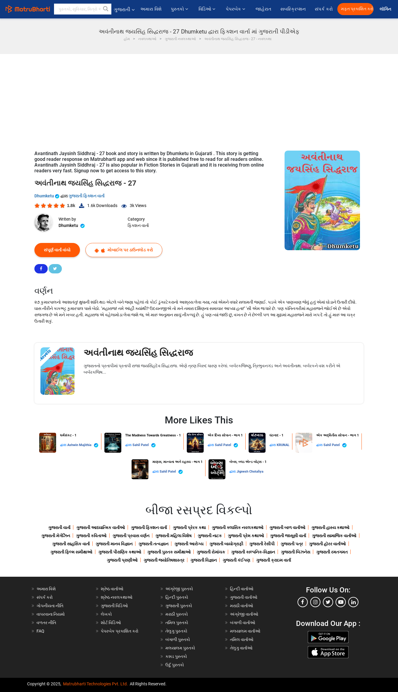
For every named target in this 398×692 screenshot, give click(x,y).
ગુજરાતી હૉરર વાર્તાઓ (327, 543)
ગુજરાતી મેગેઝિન (55, 535)
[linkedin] (353, 602)
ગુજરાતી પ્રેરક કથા (189, 527)
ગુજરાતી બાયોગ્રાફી (226, 543)
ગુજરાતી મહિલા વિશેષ (173, 535)
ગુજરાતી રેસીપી (262, 543)
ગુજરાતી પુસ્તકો (178, 605)
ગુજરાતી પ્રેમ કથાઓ (246, 535)
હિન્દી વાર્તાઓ (241, 588)
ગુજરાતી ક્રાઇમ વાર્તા (273, 560)
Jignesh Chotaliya (250, 472)
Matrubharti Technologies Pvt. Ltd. (95, 683)
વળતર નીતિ (46, 622)
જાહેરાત (263, 9)
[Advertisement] (199, 99)
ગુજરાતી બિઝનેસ (295, 552)
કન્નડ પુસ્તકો (176, 656)
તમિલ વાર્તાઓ (241, 639)
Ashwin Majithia (82, 445)
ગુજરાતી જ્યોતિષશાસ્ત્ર (164, 560)
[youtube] (341, 602)
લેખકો (106, 614)
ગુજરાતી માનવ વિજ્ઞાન (114, 543)
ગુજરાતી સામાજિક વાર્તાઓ (334, 535)
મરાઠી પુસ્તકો (176, 614)
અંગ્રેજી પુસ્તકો (179, 588)
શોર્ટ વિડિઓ (111, 622)
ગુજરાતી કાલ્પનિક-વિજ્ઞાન (253, 552)
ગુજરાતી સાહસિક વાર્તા (71, 543)
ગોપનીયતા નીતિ (50, 605)
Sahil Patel (144, 445)
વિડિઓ (208, 9)
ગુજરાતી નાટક (210, 535)
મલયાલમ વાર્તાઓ (245, 631)
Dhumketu (47, 195)
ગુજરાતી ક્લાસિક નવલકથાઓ (237, 527)
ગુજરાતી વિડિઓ (114, 605)
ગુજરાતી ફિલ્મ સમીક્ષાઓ (71, 552)
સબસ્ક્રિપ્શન (293, 9)
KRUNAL (283, 445)
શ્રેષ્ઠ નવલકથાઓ (116, 597)
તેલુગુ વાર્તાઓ (241, 648)
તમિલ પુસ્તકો (176, 622)
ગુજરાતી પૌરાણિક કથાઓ (119, 552)
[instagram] (315, 602)
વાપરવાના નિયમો (51, 614)
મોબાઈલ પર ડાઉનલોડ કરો (124, 250)
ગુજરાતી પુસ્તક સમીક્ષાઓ (169, 552)
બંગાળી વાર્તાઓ (242, 622)
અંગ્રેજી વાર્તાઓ (244, 614)
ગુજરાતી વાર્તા (59, 527)
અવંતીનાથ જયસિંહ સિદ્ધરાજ (138, 352)
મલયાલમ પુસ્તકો (180, 648)
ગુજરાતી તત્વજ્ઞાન (153, 543)
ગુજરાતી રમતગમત (332, 552)
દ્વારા (63, 445)
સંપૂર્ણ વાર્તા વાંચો (57, 249)
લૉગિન (386, 9)
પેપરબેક (236, 9)
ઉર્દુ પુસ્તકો (174, 664)
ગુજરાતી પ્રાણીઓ (122, 560)
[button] (105, 9)
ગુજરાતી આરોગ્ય (188, 543)
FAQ (40, 631)
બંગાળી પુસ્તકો (177, 639)
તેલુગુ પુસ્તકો (176, 631)
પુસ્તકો (180, 9)
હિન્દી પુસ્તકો (176, 597)
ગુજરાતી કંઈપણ (236, 560)
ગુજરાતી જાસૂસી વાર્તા (288, 535)
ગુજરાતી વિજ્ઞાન (203, 560)
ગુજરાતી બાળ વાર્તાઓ (287, 527)
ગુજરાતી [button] (124, 9)
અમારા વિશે (151, 9)
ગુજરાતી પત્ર (292, 543)
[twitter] (328, 602)
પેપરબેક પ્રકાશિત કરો (120, 631)
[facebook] (303, 602)
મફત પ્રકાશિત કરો (357, 9)
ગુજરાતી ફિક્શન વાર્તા (86, 195)
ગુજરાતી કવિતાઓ (91, 535)
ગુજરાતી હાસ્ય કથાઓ (330, 527)
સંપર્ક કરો (324, 9)
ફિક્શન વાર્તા (138, 225)
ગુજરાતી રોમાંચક (211, 552)
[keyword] (82, 9)
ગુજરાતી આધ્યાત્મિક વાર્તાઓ (100, 527)
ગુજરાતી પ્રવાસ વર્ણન (131, 535)
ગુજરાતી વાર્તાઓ (243, 597)
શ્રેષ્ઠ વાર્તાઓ (112, 588)
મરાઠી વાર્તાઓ (241, 605)
